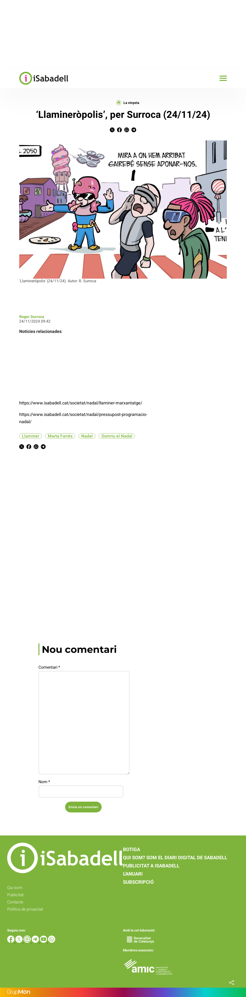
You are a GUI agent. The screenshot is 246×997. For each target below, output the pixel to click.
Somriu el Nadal (116, 435)
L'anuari (133, 874)
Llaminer (30, 435)
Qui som (14, 887)
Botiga (131, 849)
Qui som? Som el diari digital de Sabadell (175, 857)
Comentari (49, 667)
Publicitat (15, 894)
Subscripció (138, 882)
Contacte (15, 902)
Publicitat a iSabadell (151, 866)
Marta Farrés (60, 435)
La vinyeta (131, 102)
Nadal (87, 435)
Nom (44, 781)
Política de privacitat (25, 909)
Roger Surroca (31, 316)
